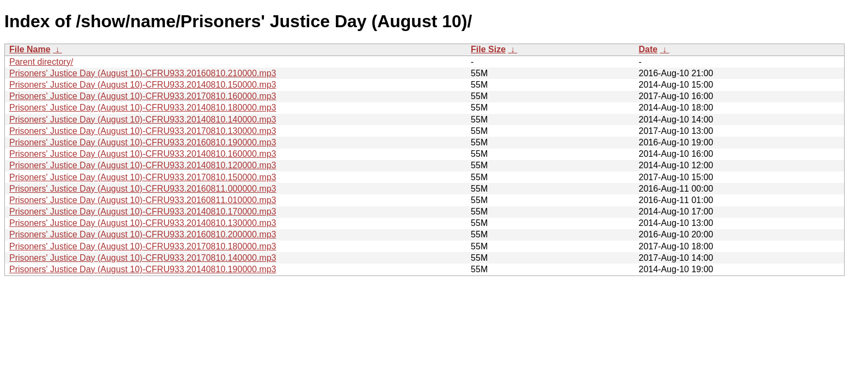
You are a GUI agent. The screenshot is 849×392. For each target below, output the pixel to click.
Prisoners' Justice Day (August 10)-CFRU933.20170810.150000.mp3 (142, 177)
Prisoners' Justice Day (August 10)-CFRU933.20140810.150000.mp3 (142, 84)
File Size (488, 49)
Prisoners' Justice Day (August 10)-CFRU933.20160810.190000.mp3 (142, 142)
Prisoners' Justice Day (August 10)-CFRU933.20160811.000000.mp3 (142, 188)
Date (647, 49)
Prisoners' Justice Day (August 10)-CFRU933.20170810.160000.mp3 (142, 96)
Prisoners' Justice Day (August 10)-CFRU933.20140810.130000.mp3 (142, 223)
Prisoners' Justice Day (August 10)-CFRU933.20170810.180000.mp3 (142, 246)
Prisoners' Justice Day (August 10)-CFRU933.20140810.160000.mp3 (142, 153)
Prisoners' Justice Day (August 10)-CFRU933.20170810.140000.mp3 (142, 257)
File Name (30, 49)
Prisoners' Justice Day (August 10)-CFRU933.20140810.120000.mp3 (142, 165)
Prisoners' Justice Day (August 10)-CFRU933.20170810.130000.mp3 (142, 131)
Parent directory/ (41, 61)
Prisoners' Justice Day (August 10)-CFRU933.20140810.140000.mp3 (142, 119)
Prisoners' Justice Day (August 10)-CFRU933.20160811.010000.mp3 (142, 200)
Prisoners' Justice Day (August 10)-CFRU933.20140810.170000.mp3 (142, 211)
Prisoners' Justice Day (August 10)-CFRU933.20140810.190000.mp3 (142, 269)
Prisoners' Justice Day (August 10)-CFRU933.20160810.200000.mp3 (142, 234)
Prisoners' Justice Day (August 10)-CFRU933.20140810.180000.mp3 (142, 107)
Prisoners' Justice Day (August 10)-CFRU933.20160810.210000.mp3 (142, 73)
